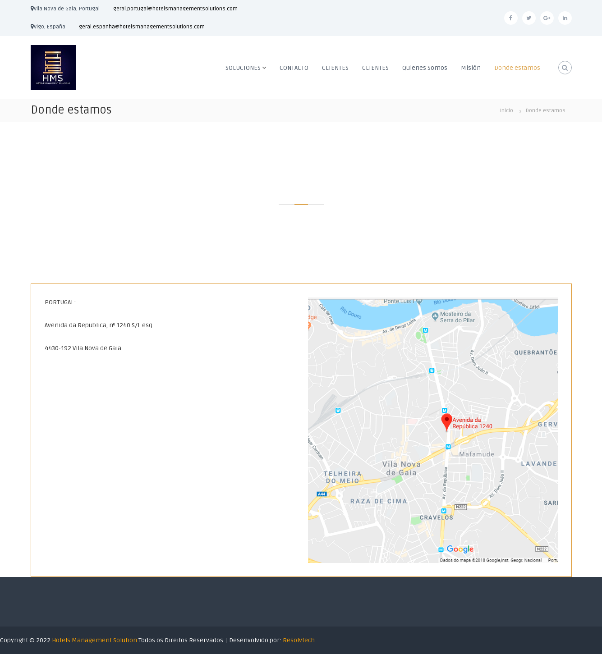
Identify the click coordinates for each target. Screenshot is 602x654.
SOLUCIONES (243, 68)
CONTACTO (294, 68)
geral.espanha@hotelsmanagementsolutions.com (142, 26)
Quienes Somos (424, 68)
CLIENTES (335, 68)
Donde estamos (517, 68)
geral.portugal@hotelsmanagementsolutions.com (175, 8)
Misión (471, 68)
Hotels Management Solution (95, 640)
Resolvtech (299, 640)
